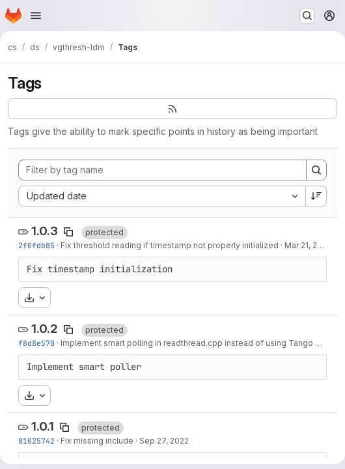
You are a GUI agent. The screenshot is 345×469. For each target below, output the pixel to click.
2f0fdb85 (36, 245)
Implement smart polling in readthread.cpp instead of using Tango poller (199, 343)
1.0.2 (44, 328)
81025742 (36, 441)
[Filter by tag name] (162, 170)
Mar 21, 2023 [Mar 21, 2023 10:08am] (308, 245)
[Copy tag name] (68, 232)
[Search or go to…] (307, 15)
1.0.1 (42, 426)
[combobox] (161, 196)
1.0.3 (44, 230)
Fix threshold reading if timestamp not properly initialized (170, 245)
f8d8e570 (36, 343)
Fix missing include (97, 441)
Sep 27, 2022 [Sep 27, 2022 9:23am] (164, 441)
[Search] (316, 170)
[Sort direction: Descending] (316, 196)
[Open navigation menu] (35, 15)
